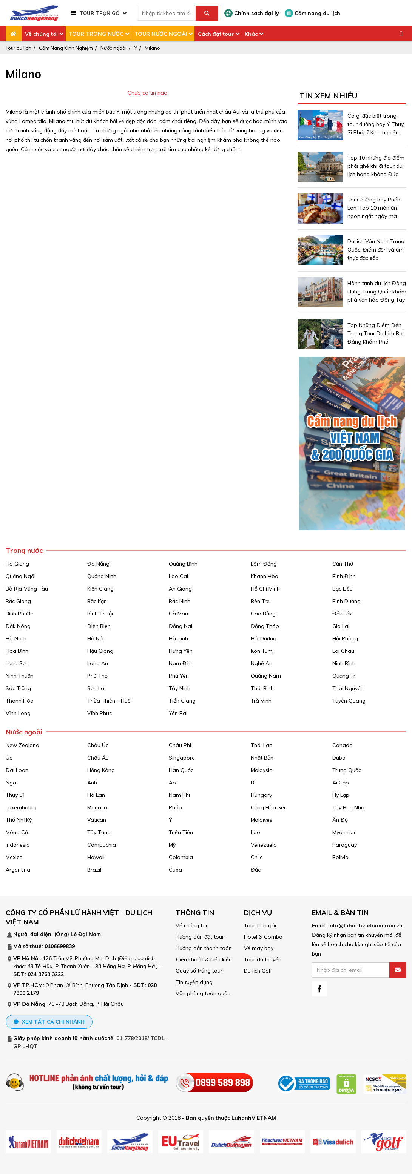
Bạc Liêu (342, 588)
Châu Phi (180, 745)
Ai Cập (340, 782)
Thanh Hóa (20, 700)
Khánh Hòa (264, 576)
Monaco (97, 807)
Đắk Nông (18, 626)
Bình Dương (346, 601)
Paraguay (344, 844)
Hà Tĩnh (178, 638)
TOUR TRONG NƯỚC (96, 34)
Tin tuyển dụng (194, 982)
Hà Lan (96, 795)
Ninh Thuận (20, 675)
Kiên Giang (100, 588)
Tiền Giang (182, 700)
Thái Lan (261, 745)
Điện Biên (99, 626)
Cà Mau (178, 613)
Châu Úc (97, 745)
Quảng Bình (183, 563)
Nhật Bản (262, 757)
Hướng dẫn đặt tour (200, 936)
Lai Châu (343, 651)
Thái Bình (262, 688)
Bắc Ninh (179, 601)
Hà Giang (17, 563)
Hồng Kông (101, 770)
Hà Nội (95, 638)
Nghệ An (261, 663)
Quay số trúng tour (199, 970)
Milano (152, 48)
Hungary (261, 795)
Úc (9, 757)
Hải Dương (263, 638)
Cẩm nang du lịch (312, 13)
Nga (11, 782)
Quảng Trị (344, 675)
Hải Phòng (345, 638)
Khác (251, 34)
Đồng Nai (180, 626)
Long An (97, 663)
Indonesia (18, 844)
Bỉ (253, 782)
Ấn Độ (340, 819)
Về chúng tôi (41, 34)
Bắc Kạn (97, 601)
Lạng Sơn (17, 663)
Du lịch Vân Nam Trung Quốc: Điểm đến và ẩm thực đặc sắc (375, 249)
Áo (172, 782)
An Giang (180, 588)
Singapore (182, 757)
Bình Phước (19, 613)
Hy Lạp (340, 795)
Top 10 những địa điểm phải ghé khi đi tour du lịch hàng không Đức (375, 166)
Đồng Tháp (265, 626)
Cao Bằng (263, 613)
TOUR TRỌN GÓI (100, 13)
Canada (342, 745)
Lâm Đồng (264, 563)
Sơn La (95, 688)
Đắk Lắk (342, 613)
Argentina (18, 869)
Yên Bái (178, 713)
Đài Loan (17, 770)
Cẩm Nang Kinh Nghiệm (66, 48)
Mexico (14, 857)
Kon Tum (262, 651)
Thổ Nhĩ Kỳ (19, 819)
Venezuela (264, 844)
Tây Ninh (179, 688)
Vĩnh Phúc (99, 713)
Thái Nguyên (348, 688)
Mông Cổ (17, 832)
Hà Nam (16, 638)
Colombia (181, 857)
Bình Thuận (101, 613)
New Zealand (22, 745)
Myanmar (344, 832)
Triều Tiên (181, 832)
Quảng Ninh (101, 576)
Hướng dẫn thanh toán (204, 948)
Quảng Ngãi (20, 576)
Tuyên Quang (349, 700)
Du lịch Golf (258, 970)
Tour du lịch (18, 48)
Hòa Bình (17, 651)
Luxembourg (21, 807)
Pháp (175, 807)
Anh (92, 782)
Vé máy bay (258, 948)
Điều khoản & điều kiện (204, 959)
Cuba (175, 869)
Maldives (261, 819)
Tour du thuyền (262, 959)
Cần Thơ (342, 563)
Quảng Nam (266, 675)
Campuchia (101, 844)
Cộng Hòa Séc (269, 807)
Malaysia (262, 770)
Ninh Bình (343, 663)
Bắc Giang (18, 601)
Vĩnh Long (18, 713)
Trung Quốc (346, 770)
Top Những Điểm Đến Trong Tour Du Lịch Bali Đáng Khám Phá (376, 333)
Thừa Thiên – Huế (109, 700)
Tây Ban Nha (348, 807)
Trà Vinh (261, 700)
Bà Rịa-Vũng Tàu (27, 588)
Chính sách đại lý (251, 13)
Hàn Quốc (181, 770)
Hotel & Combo (263, 936)
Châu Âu (98, 757)
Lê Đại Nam (86, 934)
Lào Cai (178, 576)
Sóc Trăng (18, 688)
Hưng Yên (181, 651)
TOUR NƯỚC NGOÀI (160, 34)
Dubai (339, 757)
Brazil (94, 869)
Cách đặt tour (216, 34)
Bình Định (344, 576)
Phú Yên (179, 675)
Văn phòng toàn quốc (203, 993)
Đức (256, 869)
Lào (255, 832)
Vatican (96, 819)
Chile (257, 857)
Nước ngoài (113, 48)
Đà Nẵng (98, 563)
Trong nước (24, 550)
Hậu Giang (100, 651)
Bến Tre (260, 601)
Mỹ (172, 844)
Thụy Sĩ (15, 795)
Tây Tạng (99, 832)
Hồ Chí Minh (265, 588)
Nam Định (181, 663)
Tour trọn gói (260, 925)
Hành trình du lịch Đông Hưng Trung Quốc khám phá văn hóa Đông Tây (376, 291)
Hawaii (96, 857)
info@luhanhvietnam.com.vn (365, 925)
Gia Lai (340, 626)
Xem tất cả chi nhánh (49, 1022)
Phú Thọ (97, 675)
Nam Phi (179, 795)
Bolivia (340, 857)
